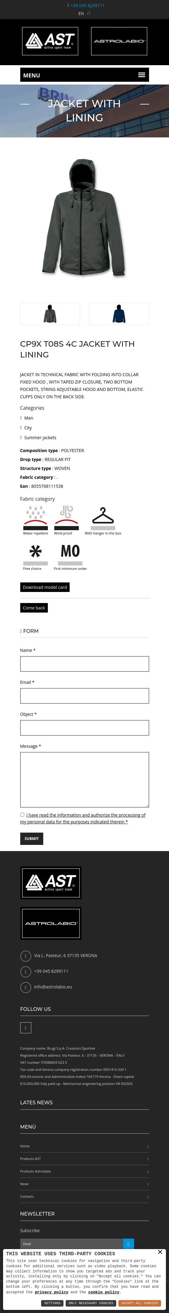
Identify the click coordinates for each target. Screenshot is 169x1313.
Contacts (27, 1196)
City (28, 428)
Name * (28, 650)
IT (89, 13)
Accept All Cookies (139, 1303)
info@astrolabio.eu (53, 987)
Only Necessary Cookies (91, 1303)
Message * (30, 746)
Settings (52, 1303)
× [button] (160, 1252)
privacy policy (51, 1292)
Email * (27, 682)
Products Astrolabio (35, 1171)
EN (81, 13)
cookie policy (103, 1292)
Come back (34, 608)
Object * (28, 714)
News (24, 1183)
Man (28, 418)
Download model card (45, 587)
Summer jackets (40, 437)
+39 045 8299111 (88, 5)
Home (25, 1146)
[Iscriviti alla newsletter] (128, 1244)
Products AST (30, 1158)
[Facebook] (25, 1027)
